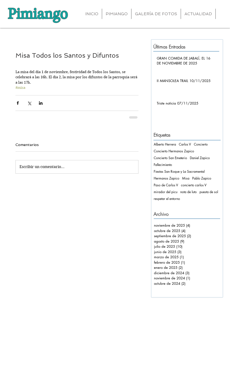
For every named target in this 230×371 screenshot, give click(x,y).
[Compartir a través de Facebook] (17, 103)
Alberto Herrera (165, 144)
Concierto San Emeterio (170, 158)
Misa (185, 178)
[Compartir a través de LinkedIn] (40, 103)
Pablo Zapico (201, 178)
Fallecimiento (163, 165)
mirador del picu (165, 192)
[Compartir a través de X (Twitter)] (29, 103)
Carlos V (185, 144)
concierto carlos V (194, 185)
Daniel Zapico (200, 158)
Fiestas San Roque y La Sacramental (179, 171)
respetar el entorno (167, 199)
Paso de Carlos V (166, 185)
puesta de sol (208, 192)
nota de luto (188, 192)
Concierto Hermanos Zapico (174, 151)
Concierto (201, 144)
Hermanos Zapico (166, 178)
